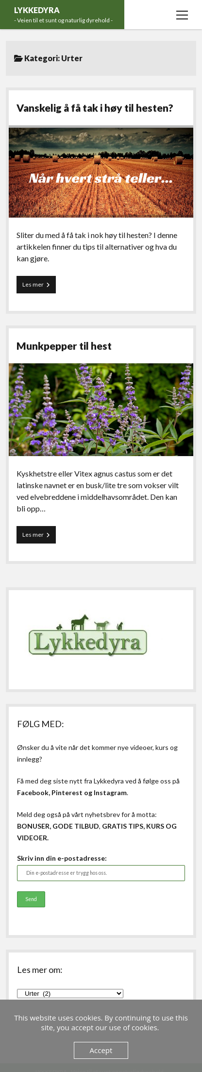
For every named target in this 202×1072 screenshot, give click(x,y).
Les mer (39, 286)
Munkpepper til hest (64, 346)
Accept (101, 1050)
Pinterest (67, 792)
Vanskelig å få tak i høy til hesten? (95, 108)
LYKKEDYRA (37, 10)
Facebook (33, 792)
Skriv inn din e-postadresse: (62, 858)
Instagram (110, 792)
